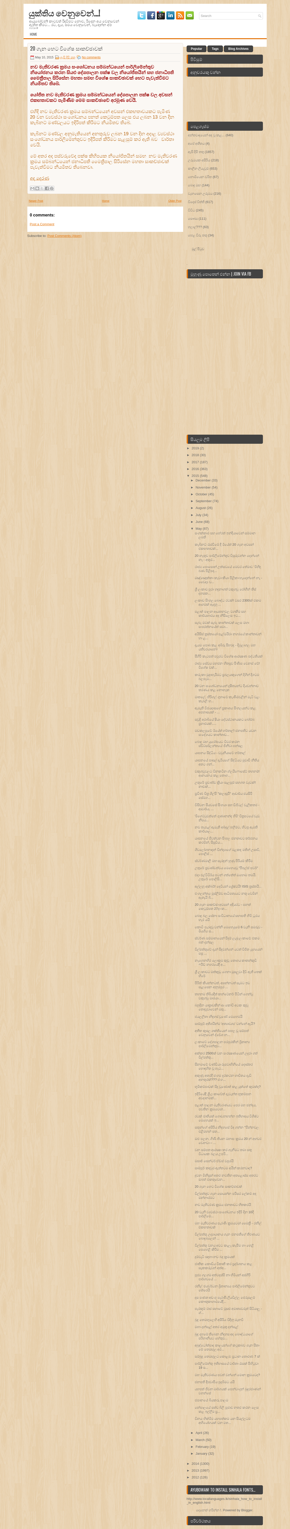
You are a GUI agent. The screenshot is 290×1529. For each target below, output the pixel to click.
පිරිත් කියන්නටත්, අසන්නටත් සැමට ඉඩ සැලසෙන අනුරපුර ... (222, 985)
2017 (196, 462)
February (203, 1447)
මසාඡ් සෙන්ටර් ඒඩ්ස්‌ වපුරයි (214, 1161)
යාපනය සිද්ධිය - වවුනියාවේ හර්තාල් (220, 753)
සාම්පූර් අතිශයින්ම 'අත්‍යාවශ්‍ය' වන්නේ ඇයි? (225, 1024)
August (201, 508)
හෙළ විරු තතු (197, 235)
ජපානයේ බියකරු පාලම (211, 1400)
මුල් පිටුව (198, 248)
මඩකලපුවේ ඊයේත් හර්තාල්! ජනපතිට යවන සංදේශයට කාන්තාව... (225, 733)
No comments (91, 57)
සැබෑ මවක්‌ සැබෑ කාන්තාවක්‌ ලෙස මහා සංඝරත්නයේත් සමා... (222, 625)
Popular (196, 49)
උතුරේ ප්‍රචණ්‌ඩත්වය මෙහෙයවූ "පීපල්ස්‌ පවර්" (226, 868)
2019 (196, 448)
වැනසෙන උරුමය (200, 193)
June (200, 522)
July (199, 515)
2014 (196, 1464)
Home (33, 34)
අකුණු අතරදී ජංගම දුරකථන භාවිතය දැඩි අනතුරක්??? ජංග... (223, 1077)
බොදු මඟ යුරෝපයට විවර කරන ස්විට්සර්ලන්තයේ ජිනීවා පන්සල (219, 744)
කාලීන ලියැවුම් (198, 168)
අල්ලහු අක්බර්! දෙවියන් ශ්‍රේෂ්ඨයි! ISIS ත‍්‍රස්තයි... (228, 886)
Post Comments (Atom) (64, 236)
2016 (196, 469)
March (201, 1440)
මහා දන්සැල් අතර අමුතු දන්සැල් (216, 1327)
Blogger (246, 1510)
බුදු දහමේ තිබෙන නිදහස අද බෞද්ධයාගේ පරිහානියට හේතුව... (224, 1336)
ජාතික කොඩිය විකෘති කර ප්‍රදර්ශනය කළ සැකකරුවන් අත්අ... (223, 1266)
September (204, 501)
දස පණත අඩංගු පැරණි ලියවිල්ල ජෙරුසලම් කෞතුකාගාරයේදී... (225, 1299)
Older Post (175, 200)
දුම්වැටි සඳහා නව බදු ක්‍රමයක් (215, 1257)
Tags (215, 49)
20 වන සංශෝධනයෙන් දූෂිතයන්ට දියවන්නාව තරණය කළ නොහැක (227, 688)
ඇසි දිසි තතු (67, 57)
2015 (196, 476)
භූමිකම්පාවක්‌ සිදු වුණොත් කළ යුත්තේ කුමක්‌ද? (228, 1087)
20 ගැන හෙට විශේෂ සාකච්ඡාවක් (66, 48)
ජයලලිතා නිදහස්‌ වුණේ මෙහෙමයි (218, 1016)
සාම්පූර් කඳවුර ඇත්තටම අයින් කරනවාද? (223, 1168)
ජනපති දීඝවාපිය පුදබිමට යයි (215, 1382)
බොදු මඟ (194, 185)
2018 (196, 455)
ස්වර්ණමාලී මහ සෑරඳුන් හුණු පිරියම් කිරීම (224, 861)
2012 (196, 1477)
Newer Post (36, 200)
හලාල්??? (195, 227)
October (202, 494)
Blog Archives (238, 49)
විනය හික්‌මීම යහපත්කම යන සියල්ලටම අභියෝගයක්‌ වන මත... (222, 1421)
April (199, 1433)
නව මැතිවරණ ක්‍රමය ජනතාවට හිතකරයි (223, 1205)
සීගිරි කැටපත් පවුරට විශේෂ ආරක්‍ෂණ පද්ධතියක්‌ (229, 656)
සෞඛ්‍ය (193, 218)
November (204, 487)
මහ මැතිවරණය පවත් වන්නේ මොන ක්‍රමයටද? (227, 1375)
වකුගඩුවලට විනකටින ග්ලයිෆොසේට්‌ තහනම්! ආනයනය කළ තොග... (227, 773)
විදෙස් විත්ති (196, 202)
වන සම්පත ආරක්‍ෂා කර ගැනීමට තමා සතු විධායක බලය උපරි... (223, 1152)
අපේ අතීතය (196, 143)
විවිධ (191, 210)
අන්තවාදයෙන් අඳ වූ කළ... (206, 135)
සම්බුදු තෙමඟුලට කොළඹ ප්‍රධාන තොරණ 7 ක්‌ (227, 1356)
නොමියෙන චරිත (200, 177)
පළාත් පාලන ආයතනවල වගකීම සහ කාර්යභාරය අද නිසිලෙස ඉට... (220, 613)
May (199, 528)
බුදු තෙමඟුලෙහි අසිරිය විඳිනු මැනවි (219, 1320)
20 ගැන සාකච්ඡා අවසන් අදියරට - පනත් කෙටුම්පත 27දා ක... (223, 907)
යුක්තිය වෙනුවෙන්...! (64, 13)
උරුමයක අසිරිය (199, 160)
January (202, 1453)
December (204, 480)
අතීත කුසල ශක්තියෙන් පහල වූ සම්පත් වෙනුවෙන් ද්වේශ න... (222, 1033)
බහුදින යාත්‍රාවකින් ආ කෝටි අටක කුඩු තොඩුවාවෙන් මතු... (221, 1007)
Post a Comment (42, 224)
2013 (196, 1470)
